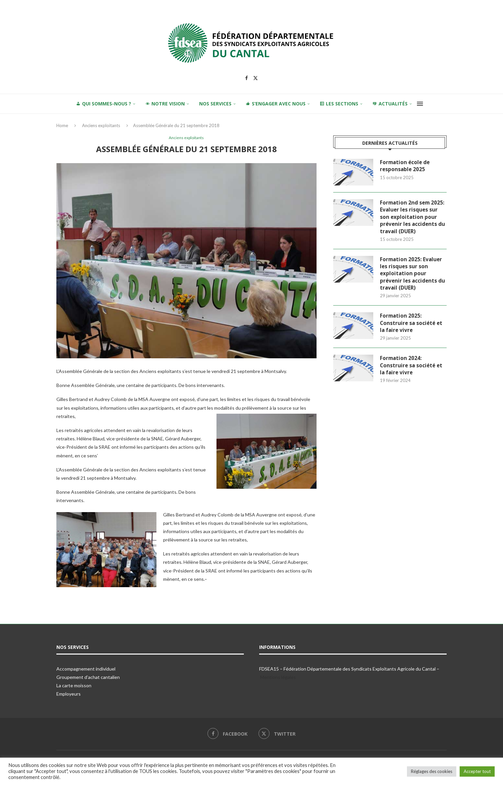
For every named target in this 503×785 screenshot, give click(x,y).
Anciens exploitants (101, 125)
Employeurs (68, 694)
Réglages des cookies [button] (431, 771)
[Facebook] (246, 78)
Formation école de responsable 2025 (406, 166)
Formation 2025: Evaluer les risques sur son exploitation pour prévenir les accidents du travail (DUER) (413, 276)
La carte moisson (73, 686)
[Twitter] (255, 78)
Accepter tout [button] (477, 771)
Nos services (215, 103)
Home (62, 125)
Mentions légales (278, 678)
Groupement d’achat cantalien (88, 678)
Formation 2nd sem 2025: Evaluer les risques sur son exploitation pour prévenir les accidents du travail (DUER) (413, 218)
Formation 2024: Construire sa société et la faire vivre (412, 370)
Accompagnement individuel (85, 669)
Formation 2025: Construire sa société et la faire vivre (412, 327)
